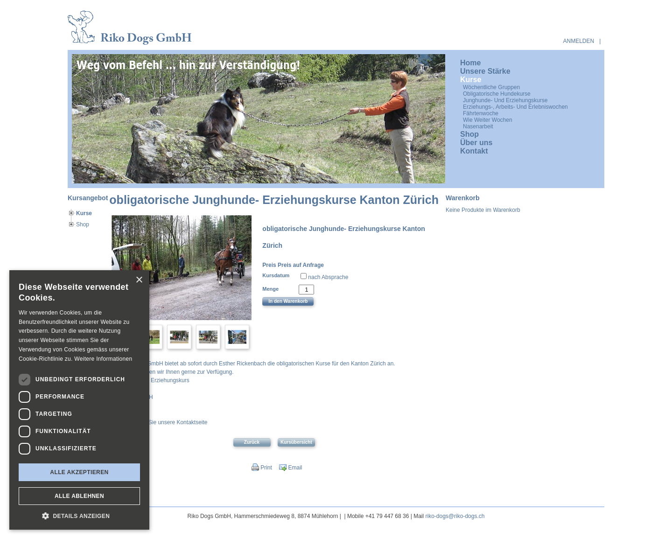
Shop (82, 224)
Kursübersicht (296, 442)
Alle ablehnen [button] (79, 496)
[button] (79, 515)
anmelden (579, 41)
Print (262, 467)
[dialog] (79, 400)
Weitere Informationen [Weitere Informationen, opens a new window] (103, 359)
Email (290, 467)
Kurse (84, 213)
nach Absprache (328, 277)
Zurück (251, 442)
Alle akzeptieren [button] (79, 472)
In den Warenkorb (288, 301)
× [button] (138, 280)
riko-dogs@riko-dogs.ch (455, 516)
